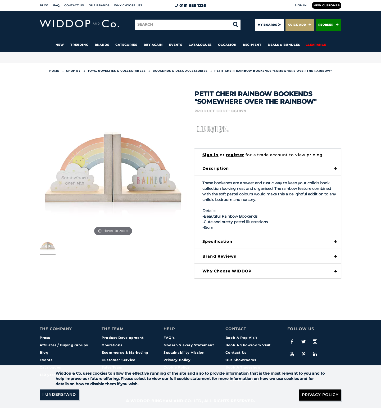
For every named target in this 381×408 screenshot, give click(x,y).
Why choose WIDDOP (227, 271)
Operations (112, 345)
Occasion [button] (227, 45)
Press (45, 338)
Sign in (210, 155)
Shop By (73, 71)
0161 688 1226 (190, 5)
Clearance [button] (316, 45)
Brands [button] (102, 45)
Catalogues (200, 45)
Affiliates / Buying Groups (64, 345)
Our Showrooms (240, 360)
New (60, 45)
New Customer (327, 5)
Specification (217, 241)
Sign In (301, 5)
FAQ (56, 5)
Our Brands (99, 5)
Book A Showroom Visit (248, 345)
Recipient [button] (252, 45)
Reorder (328, 24)
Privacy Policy (177, 360)
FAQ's (169, 338)
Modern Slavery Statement (189, 345)
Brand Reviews (219, 256)
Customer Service (118, 360)
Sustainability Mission (184, 353)
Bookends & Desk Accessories (180, 71)
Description (215, 168)
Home (54, 71)
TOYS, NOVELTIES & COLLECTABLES (117, 71)
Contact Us (74, 5)
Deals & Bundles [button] (284, 45)
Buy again (153, 45)
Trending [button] (79, 45)
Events (176, 45)
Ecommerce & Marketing (125, 353)
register (235, 155)
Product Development (123, 338)
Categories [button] (126, 45)
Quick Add (299, 24)
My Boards (267, 24)
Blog (44, 5)
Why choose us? (128, 5)
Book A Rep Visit (241, 338)
